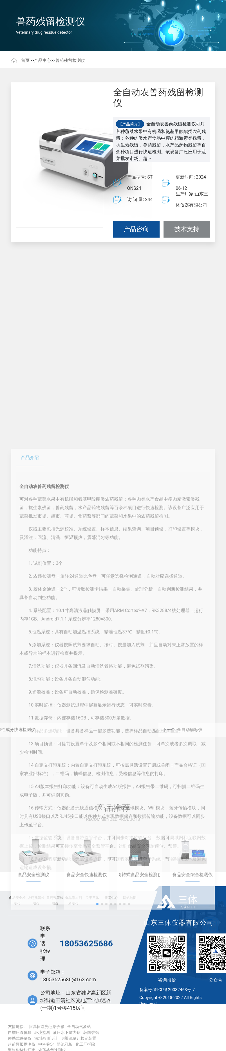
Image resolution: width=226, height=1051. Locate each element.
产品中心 (42, 60)
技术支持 (186, 230)
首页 (25, 60)
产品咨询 (136, 230)
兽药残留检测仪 (70, 60)
